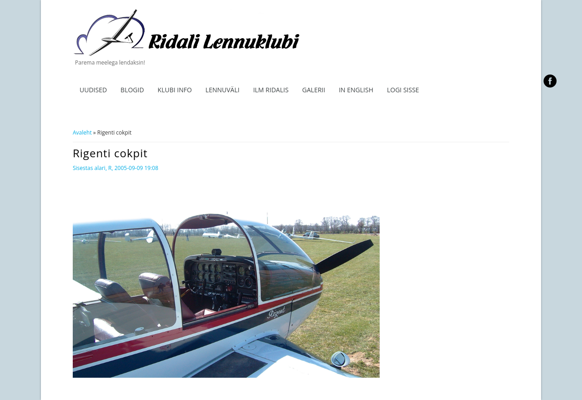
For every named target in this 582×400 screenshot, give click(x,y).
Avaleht (82, 132)
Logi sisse (403, 89)
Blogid (132, 89)
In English (356, 89)
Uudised (93, 89)
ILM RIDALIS (271, 89)
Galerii (314, 89)
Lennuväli (223, 89)
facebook (550, 81)
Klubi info (175, 89)
